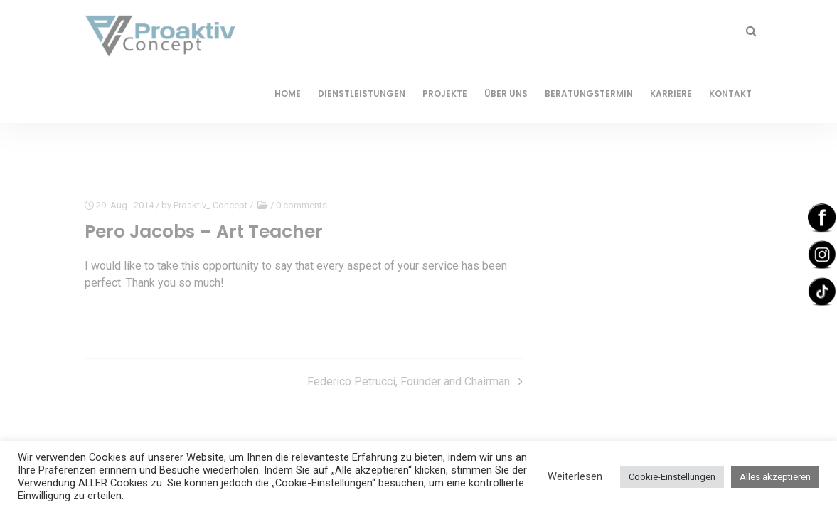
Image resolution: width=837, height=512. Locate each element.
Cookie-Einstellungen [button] (672, 476)
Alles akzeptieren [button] (775, 476)
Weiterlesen (575, 476)
